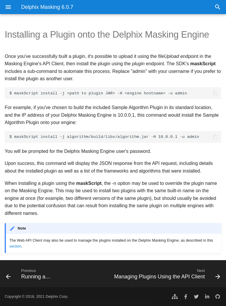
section (15, 246)
